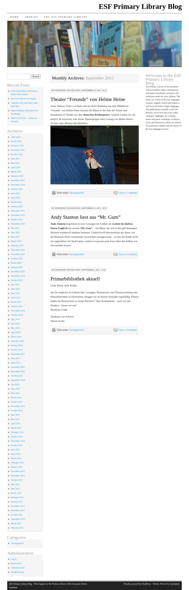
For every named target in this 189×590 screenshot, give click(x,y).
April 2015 (15, 423)
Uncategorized (76, 192)
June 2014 (15, 449)
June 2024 (15, 193)
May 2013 (15, 488)
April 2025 (15, 167)
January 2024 (16, 206)
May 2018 (15, 328)
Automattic (174, 584)
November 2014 (18, 441)
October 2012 (17, 514)
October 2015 (17, 410)
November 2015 (18, 406)
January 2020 (16, 267)
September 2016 (18, 380)
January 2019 (16, 306)
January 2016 (16, 402)
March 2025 (16, 171)
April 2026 (15, 137)
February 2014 (17, 462)
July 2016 (15, 384)
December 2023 (18, 211)
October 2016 (17, 376)
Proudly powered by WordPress (137, 584)
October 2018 (17, 315)
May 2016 (15, 393)
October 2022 (17, 258)
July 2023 (15, 228)
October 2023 (17, 219)
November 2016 (18, 371)
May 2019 (15, 293)
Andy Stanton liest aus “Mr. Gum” (85, 217)
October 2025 (17, 154)
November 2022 (18, 254)
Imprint (31, 17)
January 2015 (16, 436)
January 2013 (16, 501)
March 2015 (16, 428)
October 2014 (17, 445)
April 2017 (15, 362)
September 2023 (18, 224)
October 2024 (17, 189)
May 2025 (15, 163)
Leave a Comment (127, 192)
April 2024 (15, 197)
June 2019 (15, 289)
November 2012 (18, 510)
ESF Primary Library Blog (140, 6)
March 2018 (16, 336)
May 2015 (15, 419)
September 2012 (18, 519)
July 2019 (15, 284)
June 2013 (15, 484)
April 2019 (15, 297)
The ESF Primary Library (66, 17)
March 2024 (16, 202)
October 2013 (17, 480)
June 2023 (15, 232)
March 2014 (16, 458)
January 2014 (16, 467)
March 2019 (16, 302)
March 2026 (16, 141)
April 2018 (15, 332)
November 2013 (18, 475)
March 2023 (16, 241)
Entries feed (16, 563)
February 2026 (17, 145)
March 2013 (16, 493)
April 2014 (15, 454)
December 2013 (18, 471)
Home (14, 17)
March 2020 (16, 263)
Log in (14, 559)
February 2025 (17, 176)
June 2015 (15, 415)
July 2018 (15, 319)
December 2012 (18, 506)
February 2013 (17, 497)
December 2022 (18, 250)
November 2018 (18, 310)
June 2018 (15, 323)
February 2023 (17, 245)
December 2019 (18, 271)
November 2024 (18, 184)
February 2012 (17, 527)
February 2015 (17, 432)
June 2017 (15, 358)
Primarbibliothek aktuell (75, 279)
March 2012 (16, 523)
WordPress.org (17, 572)
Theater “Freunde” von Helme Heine (87, 99)
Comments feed (18, 567)
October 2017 (17, 349)
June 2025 (15, 158)
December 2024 (18, 180)
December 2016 (18, 367)
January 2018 (16, 345)
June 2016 (15, 389)
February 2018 (17, 341)
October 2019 (17, 280)
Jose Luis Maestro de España (23, 98)
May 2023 (15, 237)
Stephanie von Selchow (67, 90)
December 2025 (18, 150)
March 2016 (16, 397)
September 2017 (18, 354)
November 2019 (18, 276)
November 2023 (18, 215)
